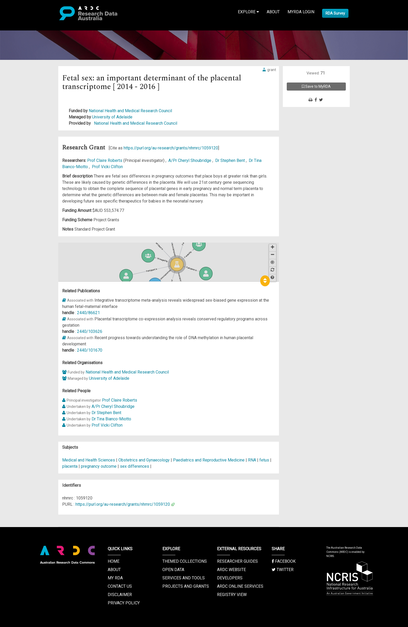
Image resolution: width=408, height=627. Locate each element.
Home (113, 561)
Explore (248, 11)
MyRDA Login (301, 11)
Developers (230, 577)
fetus (264, 460)
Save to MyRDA (316, 86)
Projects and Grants (185, 586)
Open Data (173, 569)
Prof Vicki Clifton (107, 166)
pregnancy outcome (99, 466)
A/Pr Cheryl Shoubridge (190, 160)
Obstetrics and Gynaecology (144, 460)
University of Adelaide (112, 117)
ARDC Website (231, 569)
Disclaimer (120, 594)
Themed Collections (184, 561)
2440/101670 (89, 350)
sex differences (134, 466)
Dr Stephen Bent (230, 160)
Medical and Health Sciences (89, 460)
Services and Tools (183, 577)
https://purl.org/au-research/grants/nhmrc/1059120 (171, 147)
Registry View (232, 594)
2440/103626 (89, 331)
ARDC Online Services (240, 586)
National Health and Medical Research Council (130, 110)
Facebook (284, 561)
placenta (70, 466)
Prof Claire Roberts (105, 160)
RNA (252, 460)
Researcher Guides (237, 561)
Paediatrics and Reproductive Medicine (209, 460)
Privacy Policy (124, 602)
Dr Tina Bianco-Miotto (111, 418)
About (273, 11)
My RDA (115, 577)
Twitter (283, 569)
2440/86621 (88, 312)
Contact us (120, 586)
